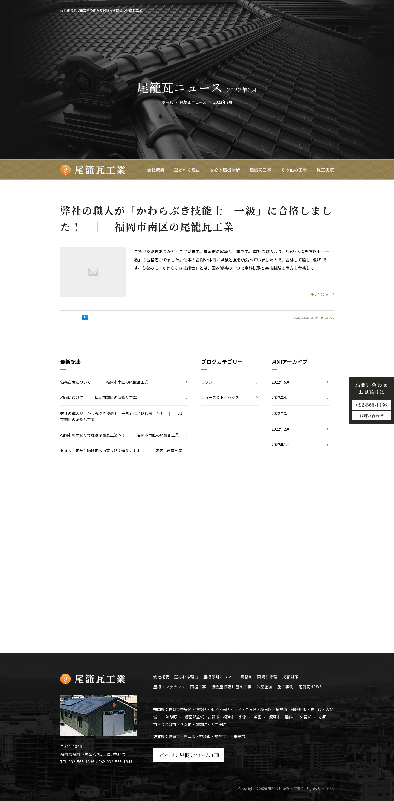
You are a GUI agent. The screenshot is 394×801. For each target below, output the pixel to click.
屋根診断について (219, 676)
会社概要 (161, 676)
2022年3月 (281, 413)
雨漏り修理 (267, 676)
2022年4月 (281, 397)
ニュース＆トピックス (220, 397)
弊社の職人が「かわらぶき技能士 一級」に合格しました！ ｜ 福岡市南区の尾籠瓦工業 (121, 416)
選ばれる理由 (186, 676)
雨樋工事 (198, 686)
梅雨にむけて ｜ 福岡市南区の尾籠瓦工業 (98, 397)
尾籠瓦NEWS (310, 686)
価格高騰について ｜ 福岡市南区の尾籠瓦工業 (104, 382)
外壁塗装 (264, 686)
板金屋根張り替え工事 (231, 686)
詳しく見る (322, 293)
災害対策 (290, 676)
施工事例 (285, 686)
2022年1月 (281, 444)
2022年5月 (281, 382)
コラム (329, 317)
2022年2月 (281, 429)
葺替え (246, 676)
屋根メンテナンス (169, 686)
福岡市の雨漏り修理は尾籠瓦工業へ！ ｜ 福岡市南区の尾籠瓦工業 (119, 435)
